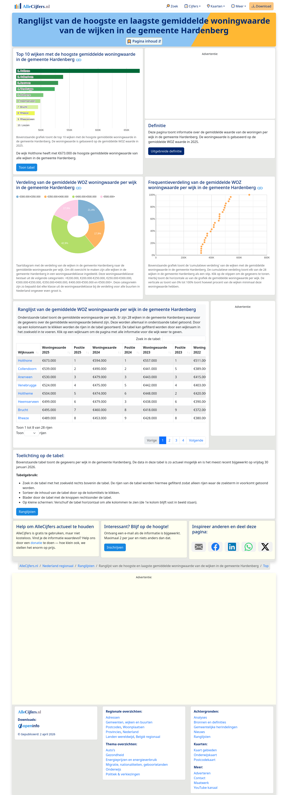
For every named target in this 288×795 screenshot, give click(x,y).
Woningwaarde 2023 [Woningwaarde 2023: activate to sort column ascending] (155, 349)
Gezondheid (115, 755)
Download (261, 6)
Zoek (172, 6)
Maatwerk (201, 783)
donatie (36, 543)
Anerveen (25, 377)
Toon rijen (31, 433)
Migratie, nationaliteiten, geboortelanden (137, 764)
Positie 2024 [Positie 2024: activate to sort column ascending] (129, 349)
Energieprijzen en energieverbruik (131, 760)
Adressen (113, 717)
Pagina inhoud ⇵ (144, 41)
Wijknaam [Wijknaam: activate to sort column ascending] (26, 352)
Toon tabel (27, 167)
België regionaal (148, 736)
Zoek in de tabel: (171, 339)
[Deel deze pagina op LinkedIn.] (232, 547)
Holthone (25, 360)
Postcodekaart (204, 760)
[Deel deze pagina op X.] (265, 547)
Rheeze (23, 418)
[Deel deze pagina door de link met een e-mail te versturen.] (198, 547)
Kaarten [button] (214, 6)
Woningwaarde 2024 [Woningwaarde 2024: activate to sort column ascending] (105, 349)
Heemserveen (28, 401)
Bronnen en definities (210, 722)
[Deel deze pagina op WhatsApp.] (248, 547)
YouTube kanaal (205, 787)
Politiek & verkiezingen (123, 774)
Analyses (200, 717)
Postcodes (113, 727)
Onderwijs (113, 769)
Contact (199, 778)
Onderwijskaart (205, 755)
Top (265, 566)
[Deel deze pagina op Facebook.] (215, 547)
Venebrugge (27, 385)
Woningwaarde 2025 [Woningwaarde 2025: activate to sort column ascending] (54, 349)
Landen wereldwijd (120, 736)
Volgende (196, 440)
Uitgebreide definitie (166, 151)
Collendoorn (27, 369)
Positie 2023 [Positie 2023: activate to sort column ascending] (180, 349)
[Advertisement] (210, 87)
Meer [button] (237, 6)
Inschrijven (115, 547)
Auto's (110, 750)
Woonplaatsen (133, 727)
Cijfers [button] (191, 6)
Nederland (131, 732)
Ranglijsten (27, 511)
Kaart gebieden (205, 750)
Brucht (23, 410)
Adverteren (202, 773)
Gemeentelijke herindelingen (215, 727)
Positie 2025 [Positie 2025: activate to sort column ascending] (79, 349)
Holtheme (25, 393)
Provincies (113, 732)
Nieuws (199, 732)
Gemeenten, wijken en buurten (129, 722)
